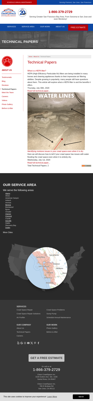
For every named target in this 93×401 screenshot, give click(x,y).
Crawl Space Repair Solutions (28, 312)
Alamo (7, 192)
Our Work (46, 27)
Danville (8, 219)
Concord (8, 215)
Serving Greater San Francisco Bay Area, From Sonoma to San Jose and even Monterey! (60, 18)
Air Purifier (21, 316)
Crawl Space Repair (25, 308)
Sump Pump (51, 312)
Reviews (5, 84)
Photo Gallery (7, 103)
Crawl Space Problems (55, 308)
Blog (3, 80)
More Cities (8, 231)
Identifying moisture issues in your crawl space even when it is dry (55, 150)
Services (10, 27)
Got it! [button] (81, 397)
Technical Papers (9, 88)
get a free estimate (46, 356)
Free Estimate (80, 27)
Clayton (8, 213)
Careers (5, 95)
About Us (62, 27)
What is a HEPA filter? (36, 69)
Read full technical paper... (38, 90)
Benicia (8, 204)
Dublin (7, 226)
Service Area (28, 27)
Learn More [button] (52, 397)
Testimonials (7, 76)
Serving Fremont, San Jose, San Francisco (75, 2)
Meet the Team (8, 91)
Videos (4, 99)
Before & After (7, 107)
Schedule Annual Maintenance (19, 2)
